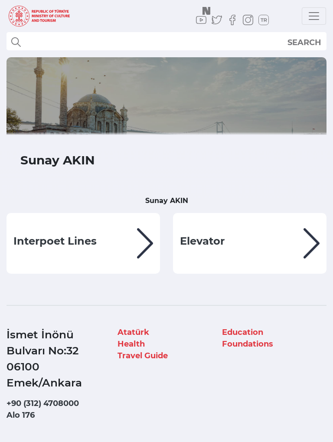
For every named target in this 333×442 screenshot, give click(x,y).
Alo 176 (21, 415)
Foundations (247, 344)
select (312, 42)
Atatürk (133, 332)
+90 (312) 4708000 (43, 403)
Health (131, 344)
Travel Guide (143, 355)
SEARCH (304, 42)
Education (242, 332)
